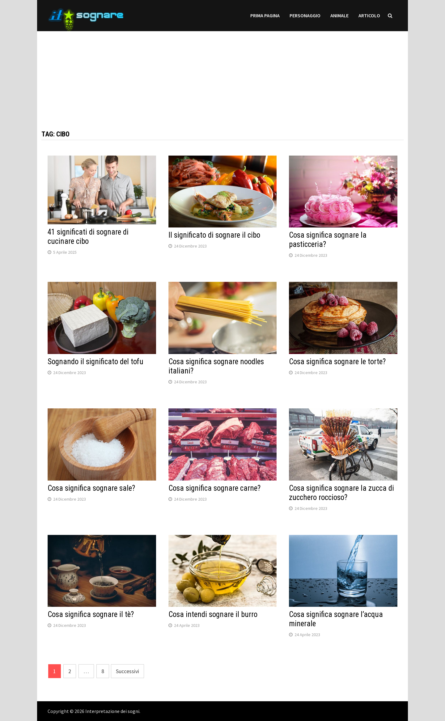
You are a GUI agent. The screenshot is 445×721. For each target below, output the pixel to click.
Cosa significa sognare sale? (91, 488)
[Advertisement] (222, 74)
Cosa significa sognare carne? (214, 488)
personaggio (305, 15)
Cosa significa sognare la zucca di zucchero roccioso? (341, 493)
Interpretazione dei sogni (112, 711)
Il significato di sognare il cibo (214, 235)
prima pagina (265, 15)
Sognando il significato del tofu (95, 361)
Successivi (127, 671)
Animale (339, 15)
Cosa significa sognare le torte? (337, 361)
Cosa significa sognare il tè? (91, 614)
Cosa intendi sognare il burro (212, 614)
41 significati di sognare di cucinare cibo (88, 236)
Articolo (369, 15)
